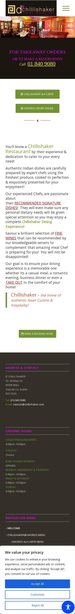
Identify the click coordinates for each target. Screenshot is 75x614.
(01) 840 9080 (18, 400)
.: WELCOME (13, 528)
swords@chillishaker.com (28, 404)
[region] (37, 580)
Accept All (37, 584)
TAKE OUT (14, 282)
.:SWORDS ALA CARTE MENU (27, 542)
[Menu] (63, 8)
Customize (37, 594)
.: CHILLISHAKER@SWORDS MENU (25, 535)
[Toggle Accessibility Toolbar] (68, 607)
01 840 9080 (42, 64)
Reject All (38, 605)
